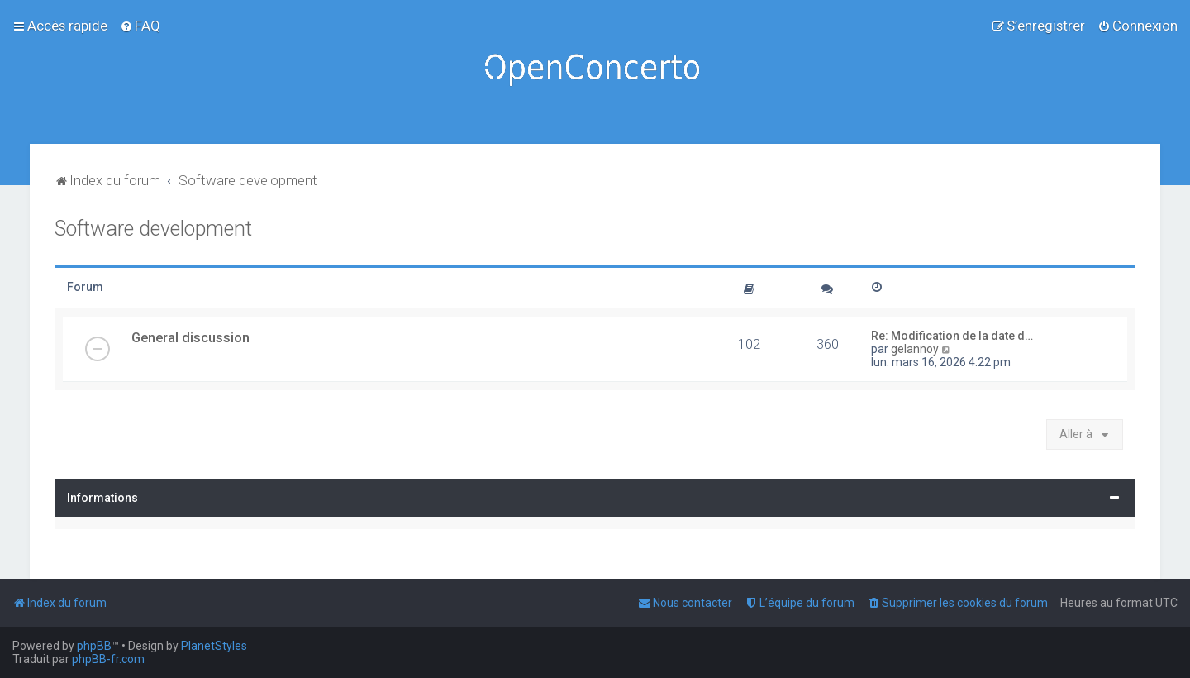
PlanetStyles (214, 645)
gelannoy (915, 349)
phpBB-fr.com (108, 659)
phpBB (94, 645)
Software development (153, 229)
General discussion (190, 337)
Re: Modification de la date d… (952, 335)
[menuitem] (140, 25)
